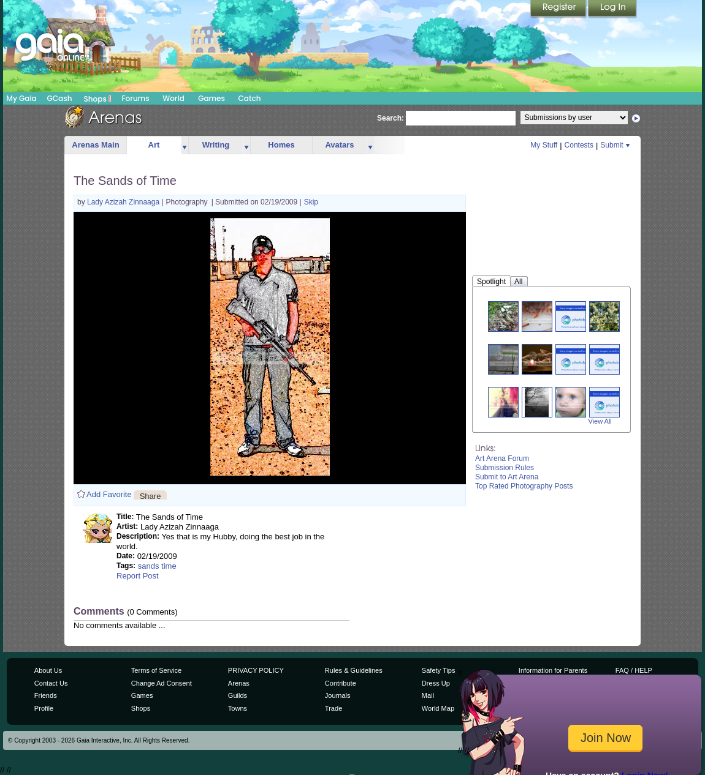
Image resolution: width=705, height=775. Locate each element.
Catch (249, 98)
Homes (281, 144)
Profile (43, 708)
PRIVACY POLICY (256, 670)
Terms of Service (156, 670)
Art (154, 144)
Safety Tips (438, 670)
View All (600, 421)
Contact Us (51, 683)
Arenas (239, 683)
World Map (438, 708)
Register (559, 9)
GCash (59, 98)
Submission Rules (504, 467)
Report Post (137, 575)
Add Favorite (109, 494)
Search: (390, 118)
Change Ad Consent (161, 683)
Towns (237, 708)
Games (211, 98)
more (184, 145)
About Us (48, 670)
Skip (311, 202)
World (173, 98)
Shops (98, 98)
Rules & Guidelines (354, 670)
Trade (333, 708)
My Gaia (21, 98)
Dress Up (436, 683)
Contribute (340, 683)
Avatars (339, 144)
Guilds (237, 695)
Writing (216, 144)
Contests (579, 145)
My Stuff (543, 145)
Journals (338, 695)
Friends (45, 695)
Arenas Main (95, 144)
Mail (428, 695)
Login (612, 9)
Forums (135, 98)
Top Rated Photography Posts (524, 486)
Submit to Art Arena (506, 477)
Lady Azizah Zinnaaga (124, 202)
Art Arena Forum (502, 458)
